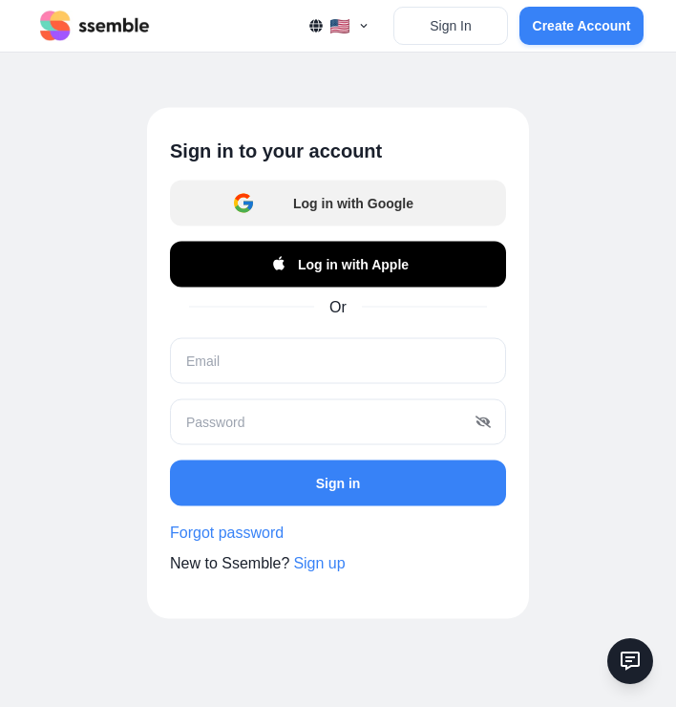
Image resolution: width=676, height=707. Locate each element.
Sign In (451, 25)
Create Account (582, 25)
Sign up (319, 563)
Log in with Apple (338, 265)
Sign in (338, 482)
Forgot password (227, 533)
